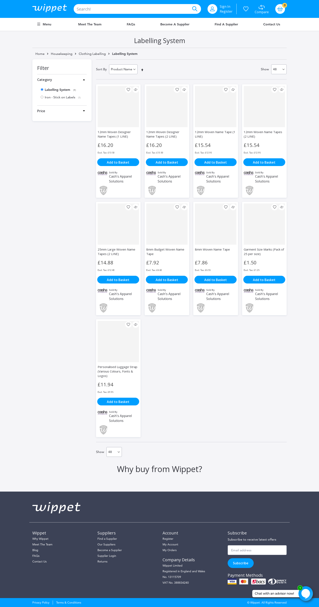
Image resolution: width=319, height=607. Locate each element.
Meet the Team (90, 24)
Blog (35, 550)
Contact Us (271, 24)
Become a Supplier (174, 24)
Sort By (101, 69)
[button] (128, 89)
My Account (170, 544)
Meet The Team (42, 544)
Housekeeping (61, 53)
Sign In (225, 6)
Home (40, 54)
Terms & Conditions (68, 602)
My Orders (170, 550)
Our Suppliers (106, 544)
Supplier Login (106, 556)
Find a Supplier (226, 24)
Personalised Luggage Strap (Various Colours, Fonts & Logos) (117, 371)
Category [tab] (44, 79)
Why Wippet (40, 539)
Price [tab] (41, 111)
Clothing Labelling (92, 53)
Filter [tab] (43, 67)
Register (226, 11)
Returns (102, 561)
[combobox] (137, 9)
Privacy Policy (40, 602)
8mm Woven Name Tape (212, 249)
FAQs (131, 24)
